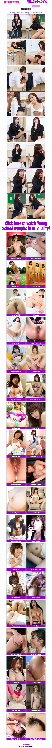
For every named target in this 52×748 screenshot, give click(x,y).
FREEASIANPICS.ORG (36, 2)
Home (6, 2)
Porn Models (15, 2)
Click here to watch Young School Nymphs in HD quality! (26, 226)
